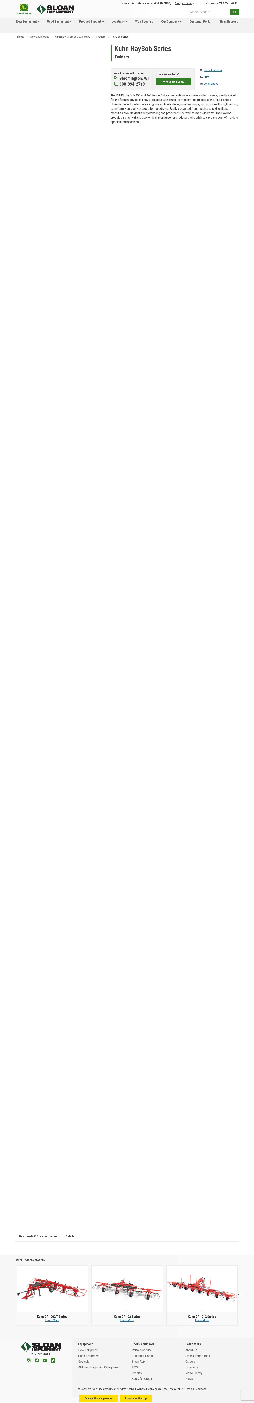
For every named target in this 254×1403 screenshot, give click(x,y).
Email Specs (211, 83)
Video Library (193, 1373)
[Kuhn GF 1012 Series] (202, 1316)
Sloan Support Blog (197, 1356)
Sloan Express (228, 21)
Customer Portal (200, 21)
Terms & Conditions (196, 1389)
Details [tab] (70, 1236)
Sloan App (138, 1361)
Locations (119, 21)
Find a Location (213, 70)
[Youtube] (45, 1361)
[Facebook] (36, 1361)
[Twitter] (53, 1361)
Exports (137, 1373)
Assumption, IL (164, 3)
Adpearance (160, 1389)
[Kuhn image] (52, 1289)
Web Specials (144, 21)
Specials (83, 1361)
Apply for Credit (142, 1379)
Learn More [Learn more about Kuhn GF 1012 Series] (202, 1320)
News (189, 1379)
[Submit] (234, 12)
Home (20, 36)
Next (237, 1295)
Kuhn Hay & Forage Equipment (72, 36)
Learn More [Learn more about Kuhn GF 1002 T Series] (52, 1320)
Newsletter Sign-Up (136, 1398)
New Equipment (27, 21)
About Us (191, 1350)
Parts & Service (142, 1350)
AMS (135, 1367)
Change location (183, 3)
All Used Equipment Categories (98, 1367)
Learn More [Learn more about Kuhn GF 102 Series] (127, 1320)
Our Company (171, 21)
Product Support (91, 21)
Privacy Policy (176, 1389)
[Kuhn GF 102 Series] (127, 1316)
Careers (190, 1361)
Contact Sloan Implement (98, 1398)
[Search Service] (209, 12)
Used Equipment (59, 21)
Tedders (100, 36)
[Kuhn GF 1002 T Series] (52, 1316)
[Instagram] (28, 1361)
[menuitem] (27, 25)
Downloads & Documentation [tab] (38, 1236)
